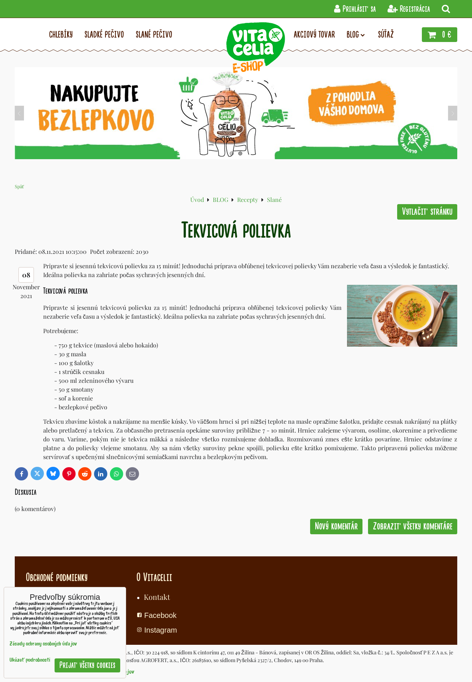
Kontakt (157, 597)
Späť (19, 186)
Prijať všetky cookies (87, 665)
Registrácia (409, 9)
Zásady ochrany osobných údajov (43, 644)
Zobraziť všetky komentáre (412, 526)
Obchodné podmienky (56, 577)
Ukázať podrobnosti (30, 660)
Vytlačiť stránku (427, 212)
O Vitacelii (154, 577)
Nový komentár (336, 526)
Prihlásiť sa (355, 9)
